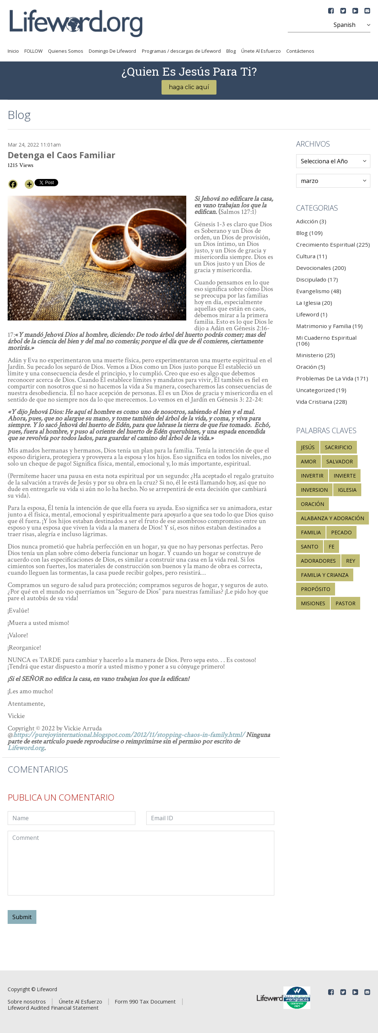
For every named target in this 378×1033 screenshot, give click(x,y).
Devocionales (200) (321, 267)
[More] (29, 184)
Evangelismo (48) (318, 291)
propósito (315, 589)
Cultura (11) (311, 256)
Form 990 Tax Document (145, 1001)
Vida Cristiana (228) (321, 401)
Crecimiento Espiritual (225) (333, 244)
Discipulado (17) (317, 279)
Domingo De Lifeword (112, 51)
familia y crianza (325, 574)
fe (331, 546)
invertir (312, 475)
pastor (345, 603)
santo (309, 546)
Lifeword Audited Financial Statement (53, 1007)
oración (312, 503)
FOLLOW (33, 51)
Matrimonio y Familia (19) (329, 326)
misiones (313, 603)
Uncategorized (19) (321, 390)
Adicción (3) (311, 221)
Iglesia (347, 489)
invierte (345, 475)
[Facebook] (12, 184)
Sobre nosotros (27, 1001)
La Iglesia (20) (314, 302)
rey (350, 560)
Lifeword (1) (311, 314)
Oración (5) (310, 366)
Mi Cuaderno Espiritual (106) (326, 340)
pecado (341, 532)
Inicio (13, 51)
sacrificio (338, 447)
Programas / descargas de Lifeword (181, 51)
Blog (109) (309, 232)
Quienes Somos (65, 51)
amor (308, 461)
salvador (339, 461)
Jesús (308, 447)
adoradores (318, 560)
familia (311, 532)
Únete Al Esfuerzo (261, 51)
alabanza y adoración (332, 518)
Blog (231, 51)
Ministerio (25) (315, 355)
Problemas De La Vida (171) (332, 378)
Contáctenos (300, 51)
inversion (314, 489)
